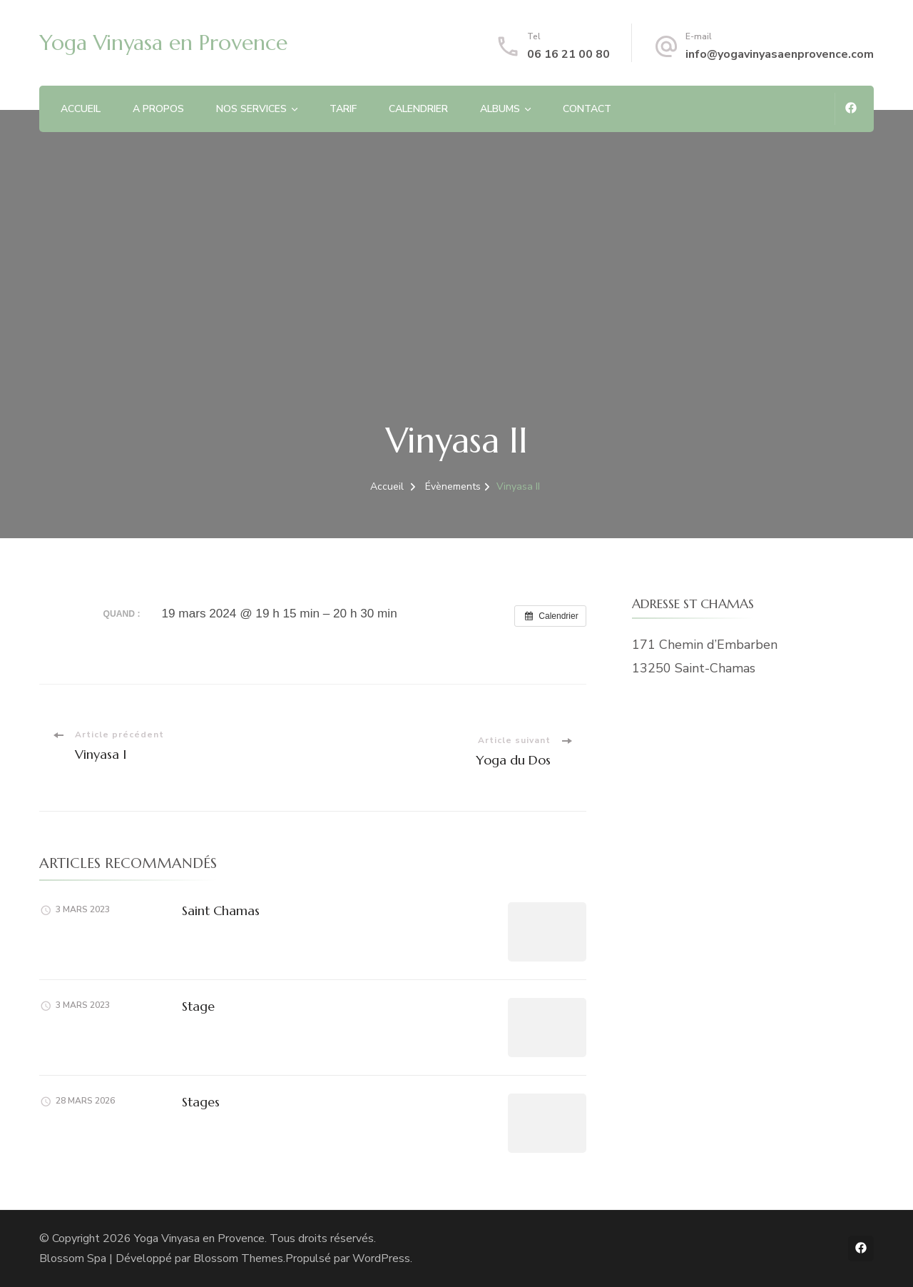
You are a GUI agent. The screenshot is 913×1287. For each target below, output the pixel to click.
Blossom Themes (238, 1258)
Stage (198, 1006)
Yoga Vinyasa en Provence (163, 42)
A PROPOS (158, 109)
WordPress (381, 1258)
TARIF (343, 109)
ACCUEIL (81, 109)
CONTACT (587, 109)
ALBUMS (500, 109)
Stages (201, 1102)
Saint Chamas (221, 910)
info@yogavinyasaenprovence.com (779, 54)
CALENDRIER (418, 109)
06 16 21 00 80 (568, 54)
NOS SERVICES (251, 109)
